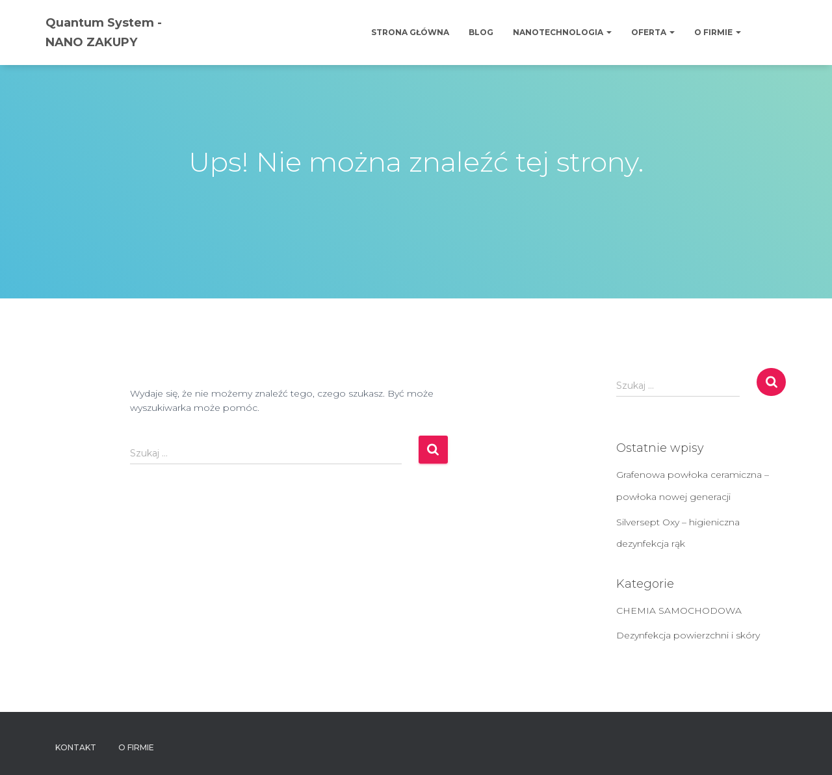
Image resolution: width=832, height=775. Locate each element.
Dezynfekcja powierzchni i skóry (688, 635)
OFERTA (653, 32)
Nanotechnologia (562, 32)
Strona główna (410, 32)
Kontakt (75, 747)
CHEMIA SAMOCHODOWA (679, 610)
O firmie (717, 32)
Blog (481, 32)
